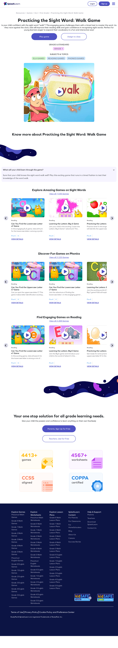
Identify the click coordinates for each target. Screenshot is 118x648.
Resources (20, 13)
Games (30, 13)
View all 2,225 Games (59, 257)
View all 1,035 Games (59, 194)
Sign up (104, 4)
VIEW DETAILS (17, 239)
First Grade (44, 13)
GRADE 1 (58, 49)
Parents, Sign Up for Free (59, 429)
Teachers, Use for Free (59, 439)
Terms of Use (17, 612)
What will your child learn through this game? (59, 170)
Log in (92, 4)
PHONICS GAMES (76, 58)
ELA (36, 13)
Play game (44, 37)
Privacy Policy (31, 612)
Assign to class (73, 37)
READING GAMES (56, 58)
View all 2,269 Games (59, 321)
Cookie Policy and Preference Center (56, 612)
